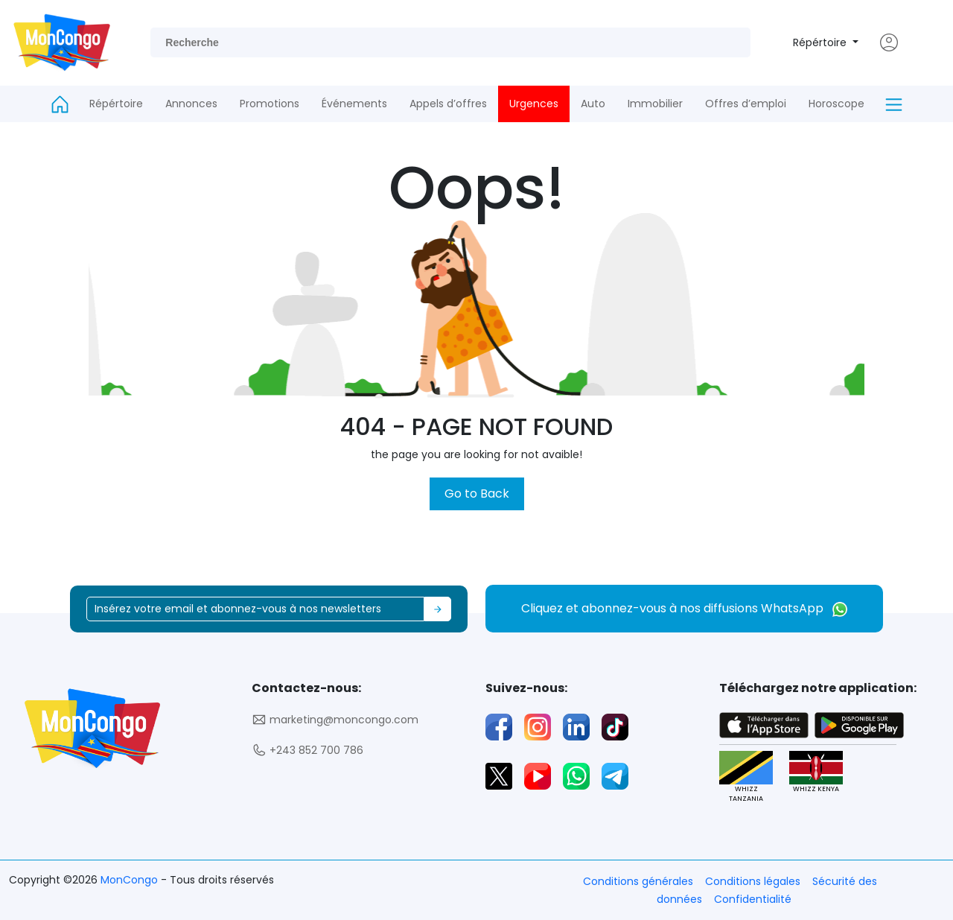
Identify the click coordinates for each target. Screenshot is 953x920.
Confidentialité (752, 899)
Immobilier (655, 103)
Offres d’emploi (745, 103)
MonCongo (131, 879)
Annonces (191, 103)
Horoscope (836, 103)
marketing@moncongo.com (335, 720)
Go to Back (476, 493)
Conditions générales (638, 881)
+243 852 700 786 (307, 750)
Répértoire (821, 42)
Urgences (533, 103)
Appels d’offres (448, 103)
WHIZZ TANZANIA (745, 777)
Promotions (269, 103)
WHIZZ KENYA (815, 772)
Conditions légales (752, 881)
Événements (354, 103)
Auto (593, 103)
